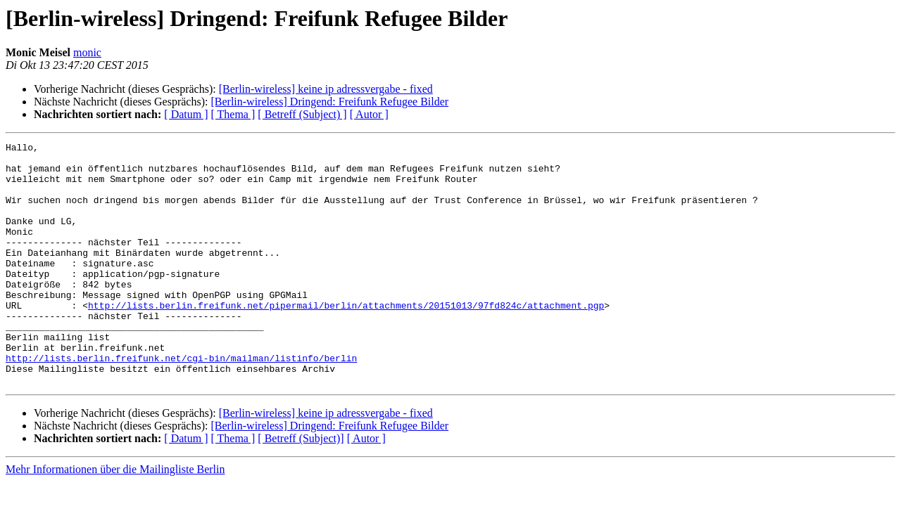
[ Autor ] (369, 114)
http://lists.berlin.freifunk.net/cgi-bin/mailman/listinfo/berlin (181, 402)
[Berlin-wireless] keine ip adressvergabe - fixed (326, 89)
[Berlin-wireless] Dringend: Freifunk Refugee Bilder (329, 102)
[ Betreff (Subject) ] (302, 114)
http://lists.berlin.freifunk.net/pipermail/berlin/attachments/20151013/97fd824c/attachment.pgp (346, 338)
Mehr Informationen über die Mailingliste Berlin (115, 518)
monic (87, 52)
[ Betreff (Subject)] (301, 487)
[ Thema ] (233, 114)
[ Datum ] (186, 114)
